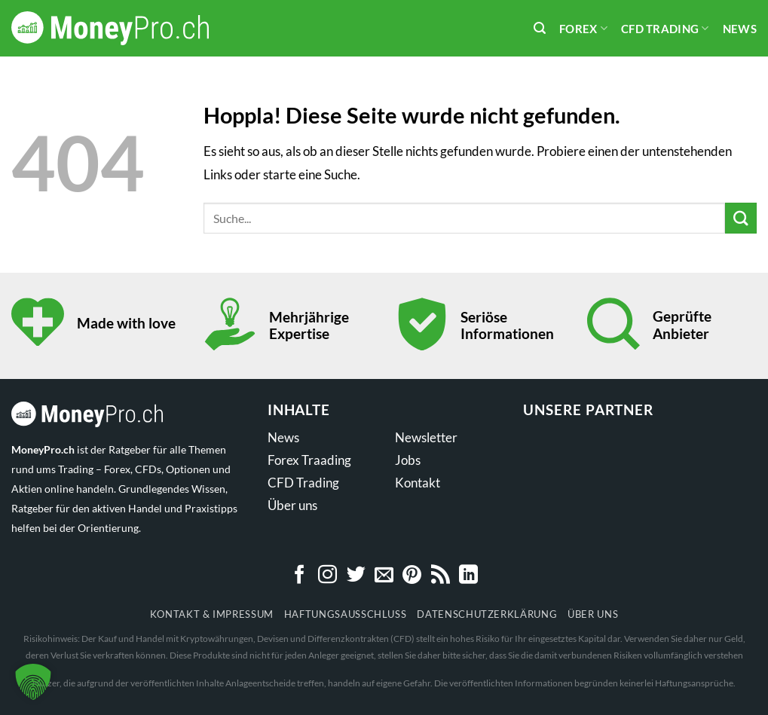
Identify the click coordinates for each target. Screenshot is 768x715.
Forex (583, 28)
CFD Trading (665, 28)
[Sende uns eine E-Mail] (384, 575)
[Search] (540, 28)
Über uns (292, 505)
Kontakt (417, 482)
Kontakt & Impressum (212, 614)
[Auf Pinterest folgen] (411, 575)
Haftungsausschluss (345, 614)
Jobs (408, 460)
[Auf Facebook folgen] (299, 575)
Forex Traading (309, 460)
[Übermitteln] (741, 218)
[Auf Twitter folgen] (356, 575)
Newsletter (426, 437)
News (740, 28)
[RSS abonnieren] (440, 575)
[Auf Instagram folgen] (327, 575)
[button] (33, 682)
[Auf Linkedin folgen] (468, 575)
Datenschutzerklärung (487, 614)
